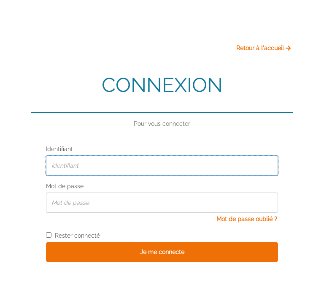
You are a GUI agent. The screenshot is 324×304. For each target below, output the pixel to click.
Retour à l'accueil (263, 48)
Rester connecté (73, 235)
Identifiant (59, 149)
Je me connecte (162, 252)
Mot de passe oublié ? (246, 219)
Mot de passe (65, 186)
